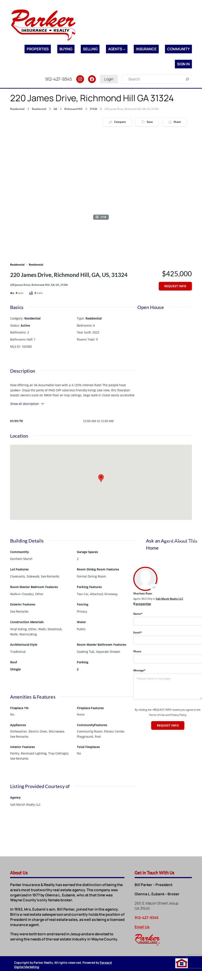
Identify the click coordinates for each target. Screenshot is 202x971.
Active (25, 325)
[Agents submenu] (124, 49)
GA (55, 109)
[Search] (187, 79)
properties (143, 604)
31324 (93, 109)
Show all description (27, 404)
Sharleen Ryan (142, 593)
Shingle (15, 669)
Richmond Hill (73, 109)
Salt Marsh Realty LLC (169, 599)
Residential (17, 109)
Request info (175, 286)
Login (108, 79)
